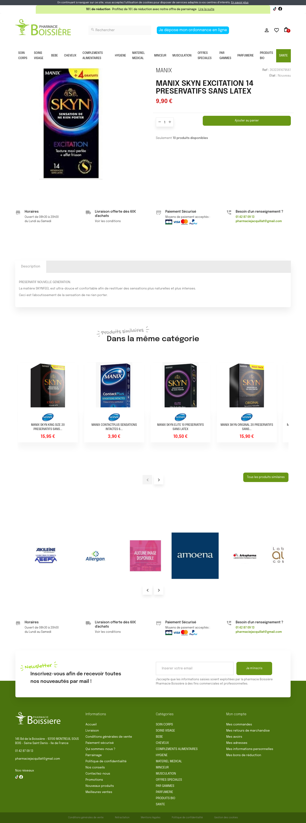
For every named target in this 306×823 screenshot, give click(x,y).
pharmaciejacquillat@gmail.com (37, 759)
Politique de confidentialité (106, 761)
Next (158, 590)
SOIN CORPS (22, 56)
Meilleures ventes (99, 792)
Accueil (91, 724)
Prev (147, 590)
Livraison (92, 730)
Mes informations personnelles (249, 749)
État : (273, 75)
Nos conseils (95, 767)
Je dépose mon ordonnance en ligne (193, 30)
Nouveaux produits (100, 786)
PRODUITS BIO (266, 56)
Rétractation (122, 817)
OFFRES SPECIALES (205, 56)
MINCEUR (160, 55)
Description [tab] (30, 266)
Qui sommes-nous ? (100, 749)
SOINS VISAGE (39, 56)
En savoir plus (239, 2)
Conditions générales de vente (109, 736)
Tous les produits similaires (266, 477)
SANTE (283, 55)
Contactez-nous (98, 773)
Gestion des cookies (226, 817)
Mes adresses (236, 743)
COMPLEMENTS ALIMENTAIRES (92, 56)
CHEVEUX (70, 55)
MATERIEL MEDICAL (138, 56)
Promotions (94, 779)
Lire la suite (206, 9)
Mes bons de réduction (243, 755)
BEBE (54, 55)
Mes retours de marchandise (248, 730)
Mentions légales (151, 817)
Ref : (265, 70)
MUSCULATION (181, 55)
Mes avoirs (234, 736)
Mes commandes (239, 724)
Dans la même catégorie (153, 335)
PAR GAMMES (225, 56)
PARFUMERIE (245, 55)
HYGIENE (120, 55)
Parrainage (94, 755)
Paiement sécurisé (100, 743)
